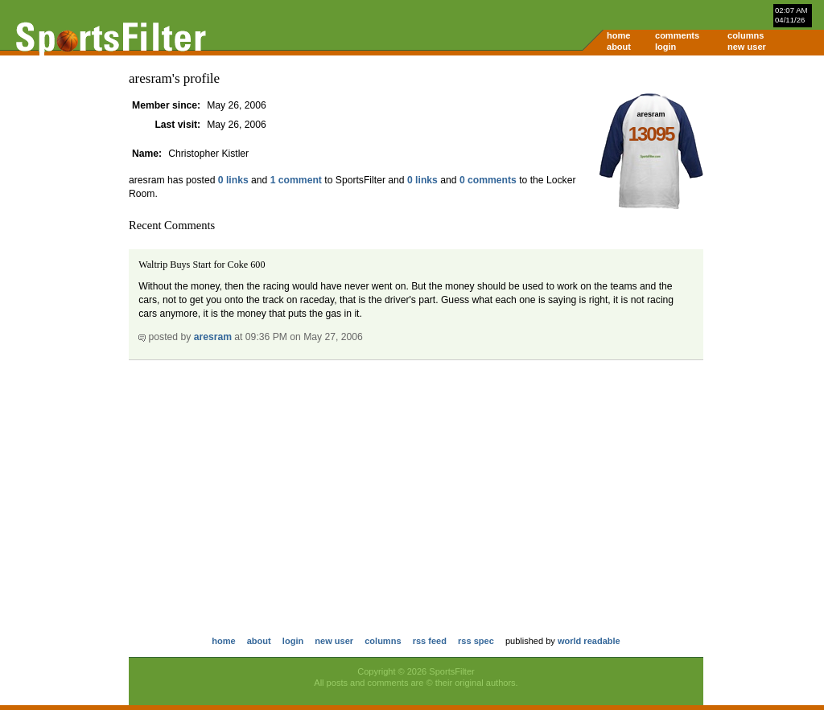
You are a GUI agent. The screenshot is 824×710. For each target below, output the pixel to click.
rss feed (430, 641)
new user (746, 46)
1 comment (296, 180)
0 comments (488, 180)
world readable (589, 641)
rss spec (476, 641)
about (619, 46)
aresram (213, 337)
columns (745, 35)
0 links (233, 180)
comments (677, 35)
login (665, 46)
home (618, 35)
